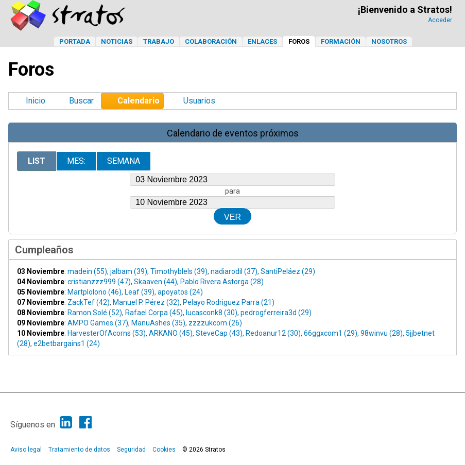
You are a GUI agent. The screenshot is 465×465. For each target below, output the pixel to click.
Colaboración (211, 41)
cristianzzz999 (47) (99, 282)
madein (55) (87, 271)
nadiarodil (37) (234, 271)
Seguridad (131, 449)
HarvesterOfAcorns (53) (106, 333)
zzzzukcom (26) (215, 323)
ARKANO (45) (171, 333)
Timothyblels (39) (179, 271)
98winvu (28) (381, 333)
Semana (123, 161)
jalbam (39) (128, 271)
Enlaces (262, 41)
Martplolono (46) (94, 292)
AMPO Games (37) (97, 323)
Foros (298, 41)
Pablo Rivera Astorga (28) (222, 282)
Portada (74, 41)
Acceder (440, 20)
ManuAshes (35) (158, 323)
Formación (340, 41)
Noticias (116, 41)
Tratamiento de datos (79, 449)
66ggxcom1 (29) (330, 333)
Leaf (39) (139, 292)
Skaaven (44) (155, 282)
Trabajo (158, 41)
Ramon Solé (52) (94, 312)
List (36, 161)
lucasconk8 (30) (211, 312)
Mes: (76, 161)
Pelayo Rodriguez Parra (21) (228, 302)
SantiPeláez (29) (288, 271)
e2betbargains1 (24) (66, 343)
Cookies (164, 449)
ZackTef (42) (88, 302)
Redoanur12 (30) (273, 333)
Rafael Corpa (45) (154, 312)
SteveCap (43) (219, 333)
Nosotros (389, 41)
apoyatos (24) (180, 292)
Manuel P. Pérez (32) (146, 302)
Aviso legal (26, 449)
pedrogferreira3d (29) (276, 312)
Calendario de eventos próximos (233, 133)
